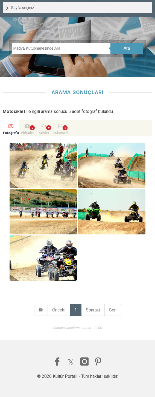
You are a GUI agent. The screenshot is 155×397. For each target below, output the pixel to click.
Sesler (44, 133)
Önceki (58, 310)
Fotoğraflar (11, 133)
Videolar (27, 133)
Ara (127, 48)
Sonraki (93, 310)
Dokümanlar (60, 133)
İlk (41, 310)
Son (112, 310)
